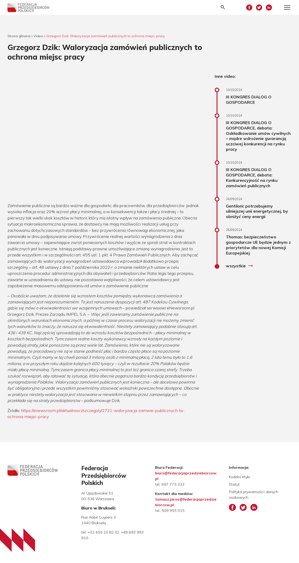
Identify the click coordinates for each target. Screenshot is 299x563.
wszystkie (239, 266)
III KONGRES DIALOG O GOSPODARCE (248, 99)
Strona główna (18, 36)
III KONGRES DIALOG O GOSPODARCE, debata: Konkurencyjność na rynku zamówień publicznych (252, 177)
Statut (234, 484)
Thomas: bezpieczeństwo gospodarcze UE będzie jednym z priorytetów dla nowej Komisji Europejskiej (258, 244)
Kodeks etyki (239, 476)
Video (38, 36)
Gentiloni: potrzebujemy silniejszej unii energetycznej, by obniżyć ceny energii (257, 211)
